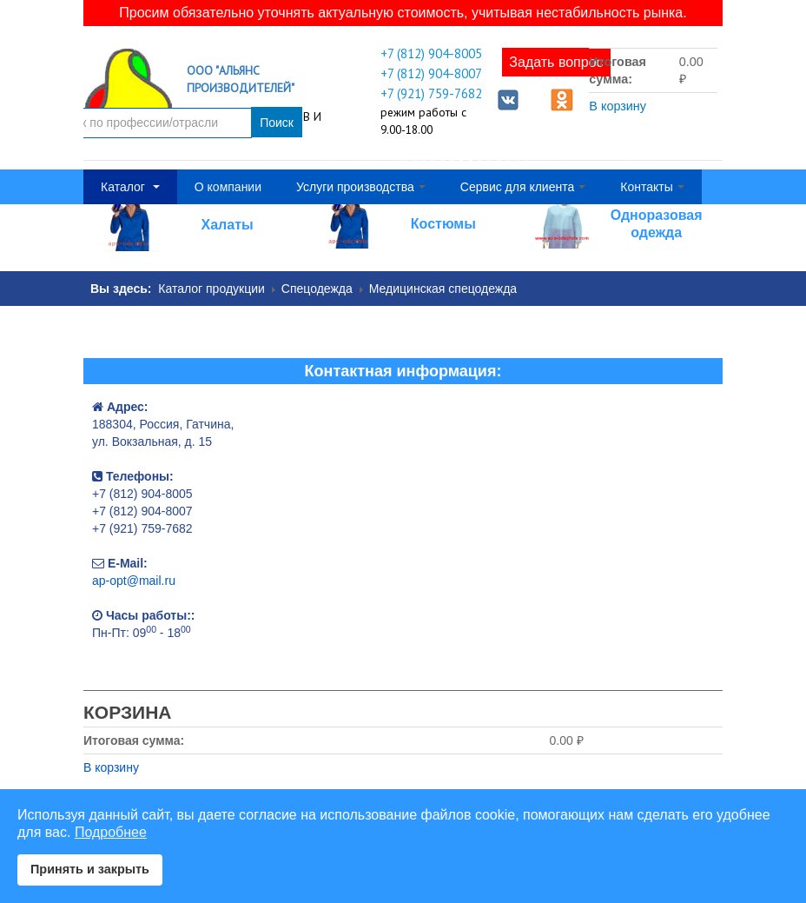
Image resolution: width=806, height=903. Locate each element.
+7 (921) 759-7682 (431, 93)
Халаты (228, 223)
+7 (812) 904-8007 (431, 73)
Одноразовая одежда (657, 223)
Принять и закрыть (89, 869)
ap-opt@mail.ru (133, 580)
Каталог (130, 187)
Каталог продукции (211, 288)
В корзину (617, 106)
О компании (228, 187)
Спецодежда (317, 288)
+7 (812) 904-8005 (431, 53)
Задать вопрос (556, 62)
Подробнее (111, 832)
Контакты (652, 187)
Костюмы (443, 223)
